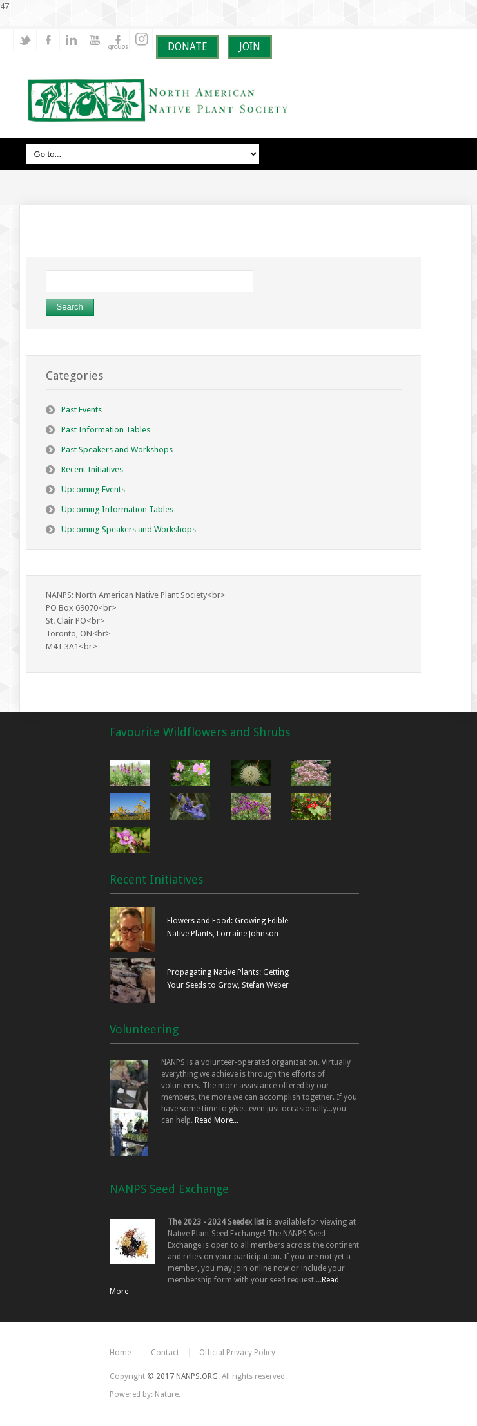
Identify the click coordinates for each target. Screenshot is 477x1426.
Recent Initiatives (92, 469)
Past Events (81, 409)
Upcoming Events (93, 489)
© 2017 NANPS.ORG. (183, 1376)
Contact (165, 1352)
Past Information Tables (105, 429)
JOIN (249, 47)
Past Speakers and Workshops (117, 449)
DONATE (188, 47)
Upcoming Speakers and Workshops (128, 529)
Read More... (216, 1120)
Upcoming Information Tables (117, 509)
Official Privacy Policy (237, 1352)
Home (120, 1352)
